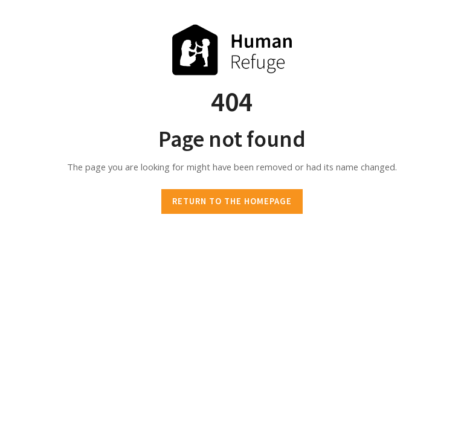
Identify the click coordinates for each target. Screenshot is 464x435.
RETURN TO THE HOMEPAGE (232, 201)
